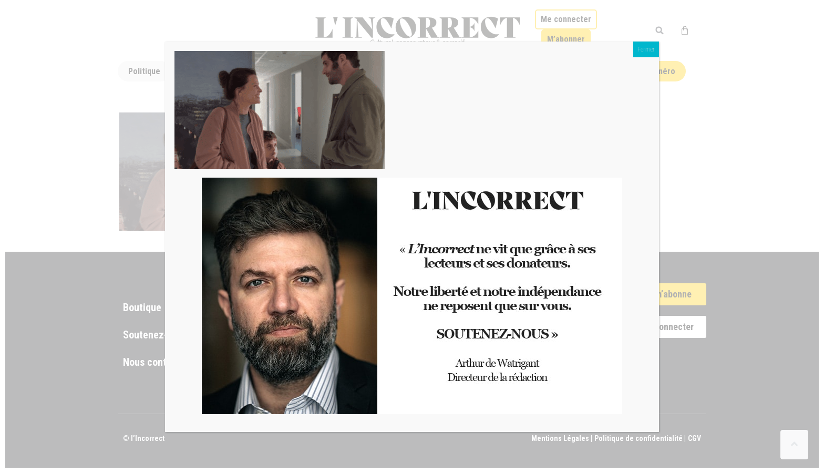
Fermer (646, 49)
